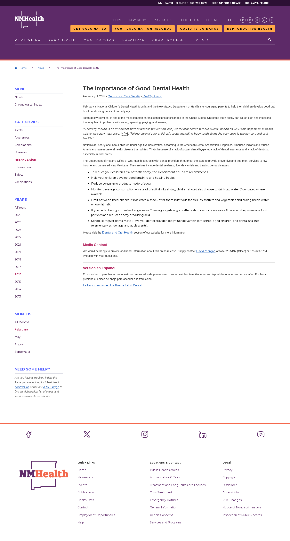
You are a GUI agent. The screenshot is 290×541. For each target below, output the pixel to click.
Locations (133, 40)
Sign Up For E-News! (226, 3)
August (20, 344)
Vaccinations (23, 182)
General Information (163, 507)
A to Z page (51, 387)
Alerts (18, 130)
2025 (18, 215)
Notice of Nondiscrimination (241, 507)
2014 (18, 289)
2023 (18, 230)
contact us (22, 387)
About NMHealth (170, 40)
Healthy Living (25, 160)
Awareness (22, 137)
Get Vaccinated (90, 28)
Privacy (227, 470)
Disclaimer (229, 485)
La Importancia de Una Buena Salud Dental (112, 285)
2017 (18, 267)
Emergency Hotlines (164, 500)
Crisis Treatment (161, 492)
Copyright (229, 477)
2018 (18, 259)
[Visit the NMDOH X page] (250, 20)
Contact (212, 19)
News (41, 67)
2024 (18, 222)
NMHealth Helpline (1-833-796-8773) (183, 3)
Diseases (21, 152)
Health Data (189, 19)
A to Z (202, 40)
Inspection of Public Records (242, 515)
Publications (163, 19)
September (22, 352)
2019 (18, 252)
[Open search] (269, 39)
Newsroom (137, 19)
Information (23, 167)
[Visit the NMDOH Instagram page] (257, 20)
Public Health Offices (164, 470)
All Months (22, 322)
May (17, 337)
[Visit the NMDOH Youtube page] (271, 20)
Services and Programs (165, 522)
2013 (18, 296)
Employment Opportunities (96, 515)
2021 (18, 244)
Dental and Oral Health (124, 96)
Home (117, 19)
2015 (18, 281)
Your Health (62, 40)
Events (82, 485)
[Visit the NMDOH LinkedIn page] (264, 20)
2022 (18, 237)
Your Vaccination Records (143, 28)
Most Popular (99, 40)
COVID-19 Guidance (199, 28)
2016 (18, 274)
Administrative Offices (165, 477)
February (21, 329)
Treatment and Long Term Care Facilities (177, 485)
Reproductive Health (249, 28)
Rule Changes (232, 500)
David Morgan (205, 251)
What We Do (28, 40)
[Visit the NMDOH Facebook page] (242, 20)
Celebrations (23, 145)
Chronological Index (28, 104)
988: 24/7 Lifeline (257, 3)
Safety (19, 174)
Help (230, 19)
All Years (20, 207)
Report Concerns (161, 515)
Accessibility (230, 492)
